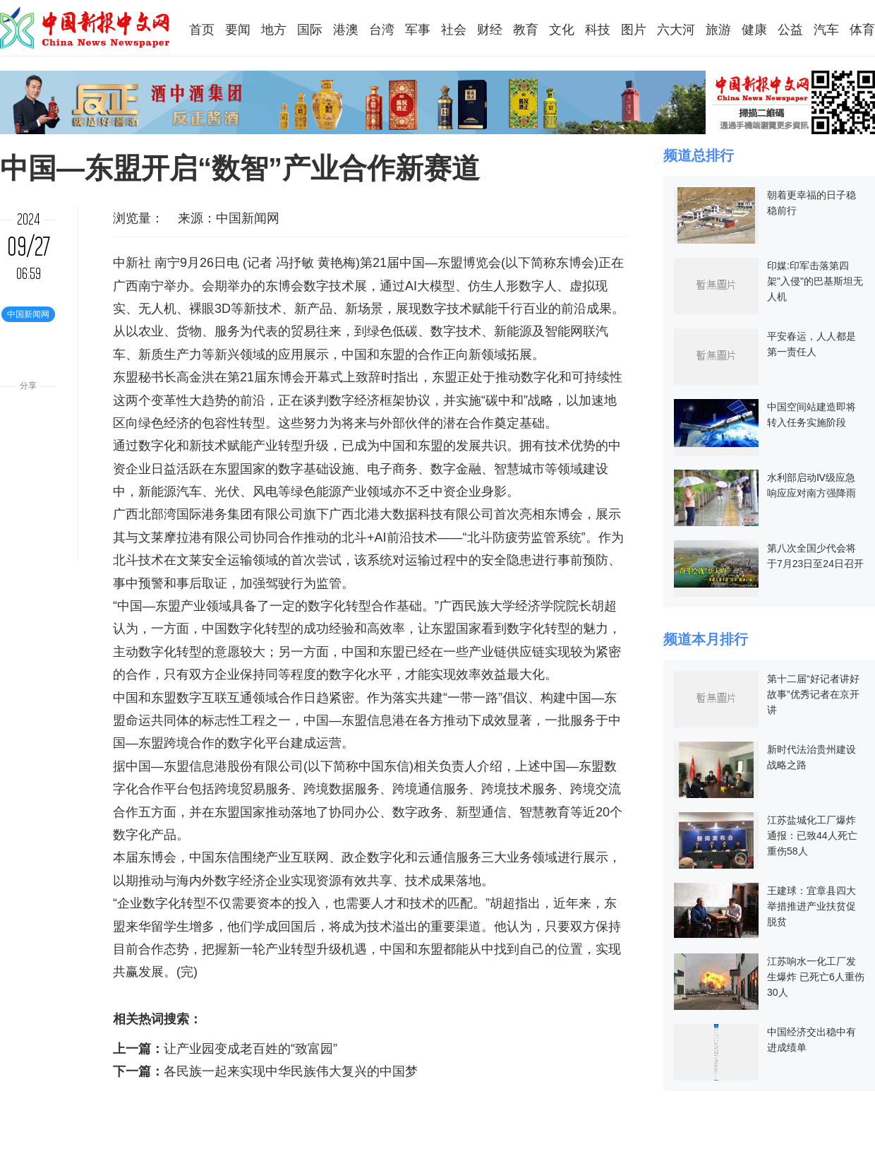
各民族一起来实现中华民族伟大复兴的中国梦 (291, 1071)
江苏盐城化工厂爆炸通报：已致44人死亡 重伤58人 (812, 835)
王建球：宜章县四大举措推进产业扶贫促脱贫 (811, 906)
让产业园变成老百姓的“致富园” (250, 1049)
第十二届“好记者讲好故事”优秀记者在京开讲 (813, 694)
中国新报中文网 (85, 27)
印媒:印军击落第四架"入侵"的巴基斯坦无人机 (815, 281)
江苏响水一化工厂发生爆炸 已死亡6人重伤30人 (815, 977)
